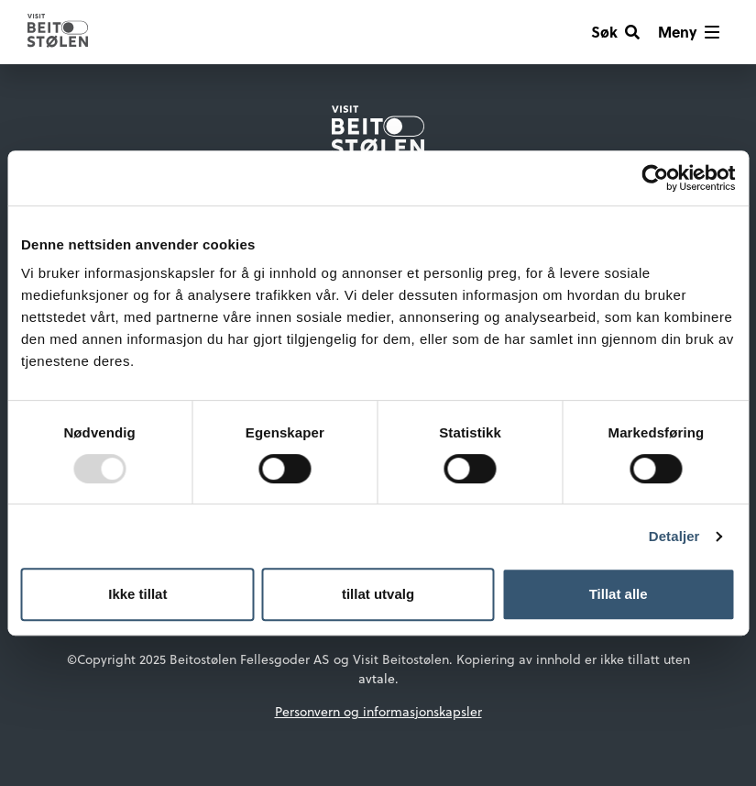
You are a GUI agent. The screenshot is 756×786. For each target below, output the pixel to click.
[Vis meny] (689, 32)
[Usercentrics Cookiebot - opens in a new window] (655, 178)
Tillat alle (618, 594)
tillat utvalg (378, 594)
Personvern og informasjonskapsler (378, 712)
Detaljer (674, 536)
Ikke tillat (137, 594)
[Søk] (615, 32)
